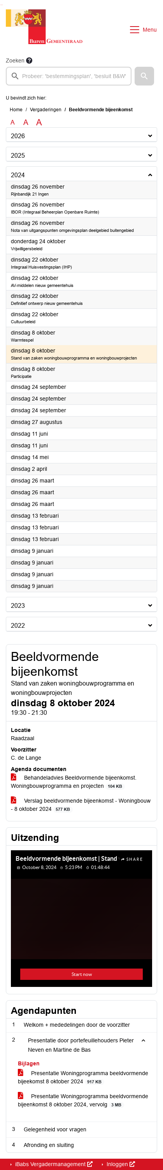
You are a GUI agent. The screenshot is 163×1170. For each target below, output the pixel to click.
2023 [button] (18, 605)
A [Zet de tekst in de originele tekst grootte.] (13, 122)
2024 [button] (18, 175)
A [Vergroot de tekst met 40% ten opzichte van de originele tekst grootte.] (39, 122)
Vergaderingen (45, 109)
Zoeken (15, 60)
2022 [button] (18, 625)
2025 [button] (18, 155)
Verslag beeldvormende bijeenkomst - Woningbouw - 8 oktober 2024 (81, 805)
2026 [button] (18, 136)
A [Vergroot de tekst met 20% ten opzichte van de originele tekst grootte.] (25, 122)
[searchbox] (68, 76)
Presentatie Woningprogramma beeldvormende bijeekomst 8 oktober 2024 (83, 1077)
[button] (144, 76)
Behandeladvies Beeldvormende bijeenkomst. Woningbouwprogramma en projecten (74, 782)
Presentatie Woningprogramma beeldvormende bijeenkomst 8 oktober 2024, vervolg (83, 1100)
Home (16, 109)
